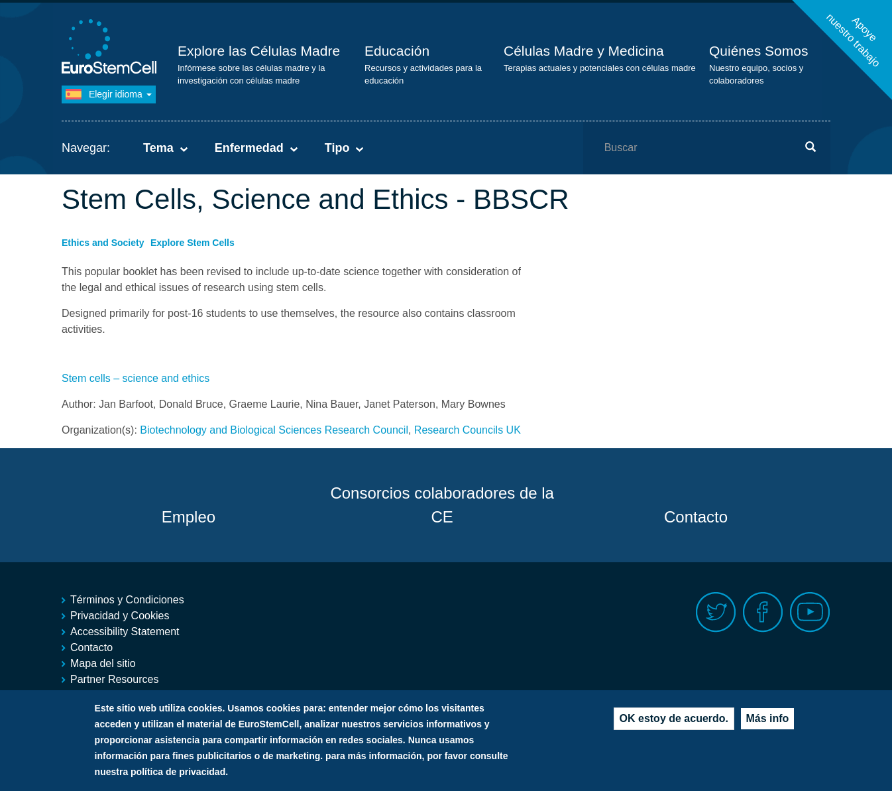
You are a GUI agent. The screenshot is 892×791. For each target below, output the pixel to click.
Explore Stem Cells (192, 242)
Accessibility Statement (125, 631)
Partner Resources (114, 679)
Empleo (188, 517)
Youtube (810, 612)
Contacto (696, 517)
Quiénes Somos (758, 50)
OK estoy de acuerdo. (674, 723)
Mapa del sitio (103, 663)
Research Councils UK (467, 430)
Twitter (716, 612)
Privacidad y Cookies (119, 615)
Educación (396, 50)
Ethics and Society (103, 242)
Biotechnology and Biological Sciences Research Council (274, 430)
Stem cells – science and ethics (135, 378)
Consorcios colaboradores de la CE (442, 505)
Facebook (763, 612)
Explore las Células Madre (259, 50)
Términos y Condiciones (127, 599)
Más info (767, 723)
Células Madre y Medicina (584, 50)
